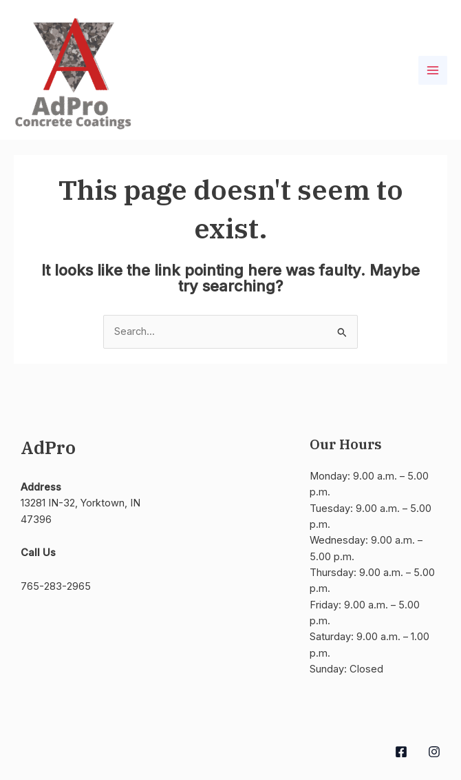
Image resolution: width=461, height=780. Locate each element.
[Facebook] (401, 752)
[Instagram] (434, 752)
